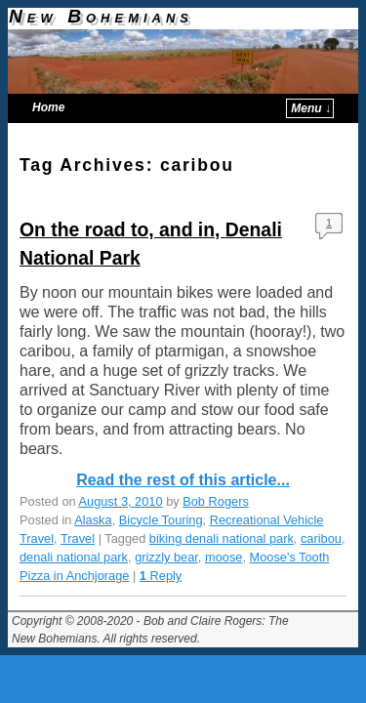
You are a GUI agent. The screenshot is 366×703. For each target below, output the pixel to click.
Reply (161, 575)
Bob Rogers (216, 501)
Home (48, 107)
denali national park (74, 557)
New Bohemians (101, 16)
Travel (78, 538)
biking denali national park (221, 538)
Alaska (92, 520)
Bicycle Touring (161, 520)
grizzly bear (166, 557)
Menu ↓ (311, 108)
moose (223, 557)
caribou (321, 538)
